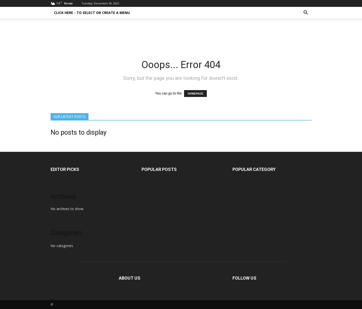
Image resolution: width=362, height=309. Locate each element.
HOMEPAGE (195, 93)
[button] (306, 13)
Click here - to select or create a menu (92, 12)
